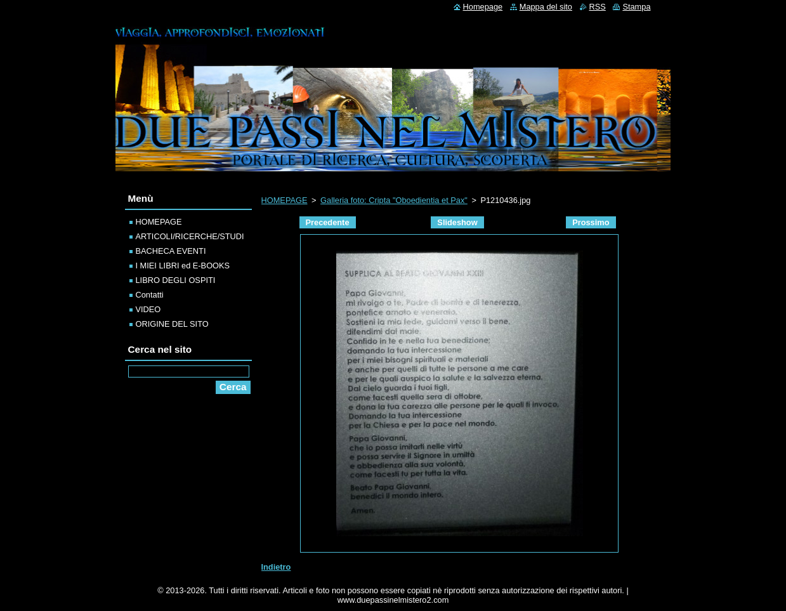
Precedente (328, 222)
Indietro (276, 567)
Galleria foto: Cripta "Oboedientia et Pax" (394, 200)
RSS (597, 6)
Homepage (483, 6)
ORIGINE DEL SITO (172, 324)
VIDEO (148, 309)
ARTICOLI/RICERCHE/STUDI (190, 236)
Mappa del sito (546, 6)
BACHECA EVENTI (171, 251)
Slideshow (457, 222)
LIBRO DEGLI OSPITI (176, 280)
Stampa (636, 6)
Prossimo (590, 222)
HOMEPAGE (284, 200)
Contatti (150, 294)
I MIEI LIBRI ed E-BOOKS (183, 265)
